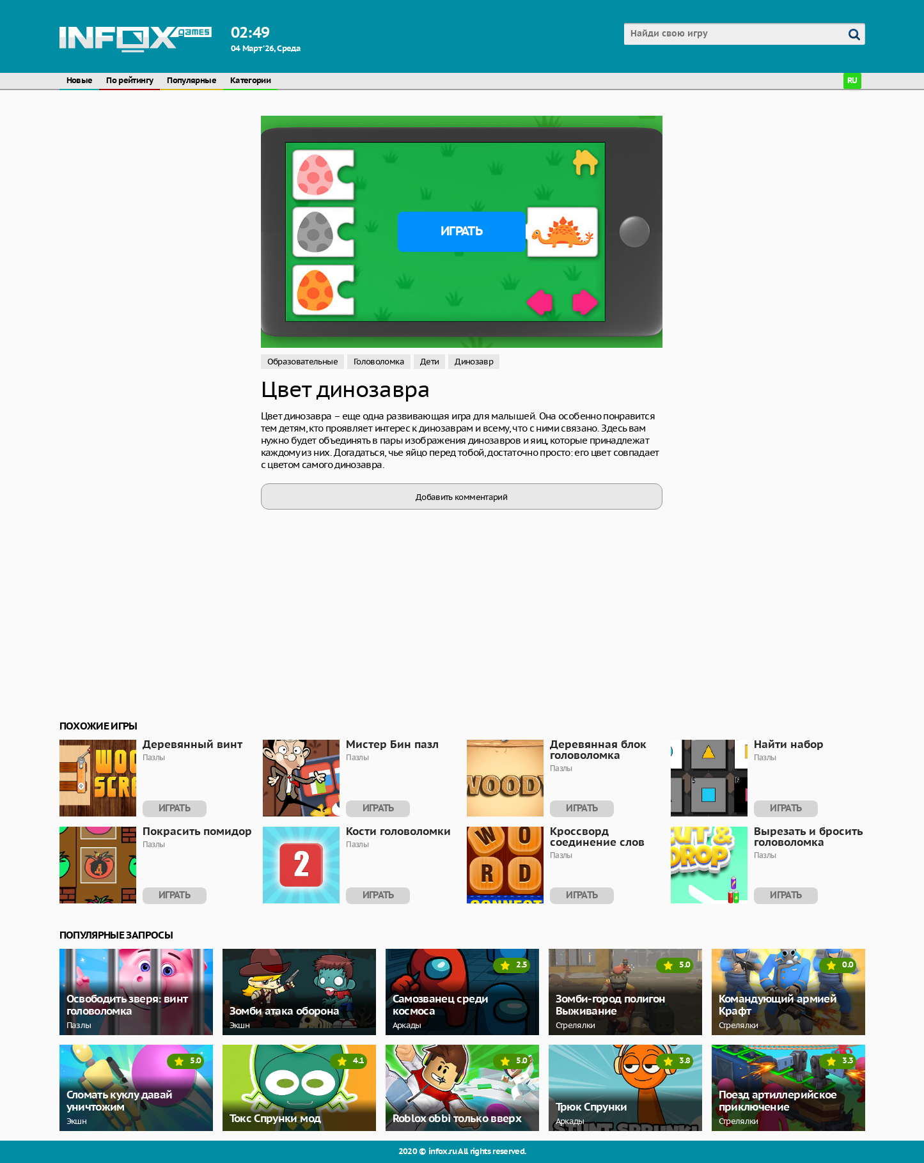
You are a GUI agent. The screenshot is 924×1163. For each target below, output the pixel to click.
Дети (429, 361)
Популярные (191, 81)
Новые (80, 81)
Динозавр (474, 361)
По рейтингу (129, 81)
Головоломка (379, 361)
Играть (461, 231)
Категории (250, 81)
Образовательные (302, 361)
